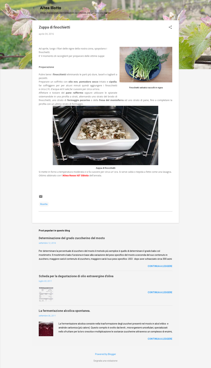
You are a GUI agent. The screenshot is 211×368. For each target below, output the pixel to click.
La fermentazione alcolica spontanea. (64, 310)
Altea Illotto (50, 8)
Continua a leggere (160, 266)
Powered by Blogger (105, 354)
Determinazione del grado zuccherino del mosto (72, 238)
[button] (170, 27)
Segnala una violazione (105, 360)
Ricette (44, 204)
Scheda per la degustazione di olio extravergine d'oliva (76, 276)
